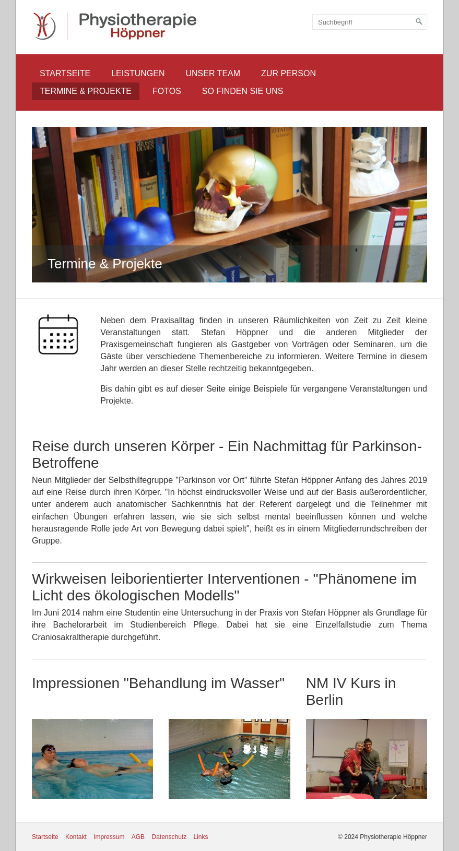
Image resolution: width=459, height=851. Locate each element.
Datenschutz (168, 837)
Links (201, 837)
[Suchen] (419, 22)
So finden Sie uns (243, 91)
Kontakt (76, 837)
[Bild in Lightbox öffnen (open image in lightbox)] (58, 334)
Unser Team (212, 73)
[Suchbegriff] (369, 22)
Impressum (108, 837)
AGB (138, 837)
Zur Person (288, 73)
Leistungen (137, 73)
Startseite (65, 73)
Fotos (166, 91)
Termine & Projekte (86, 91)
